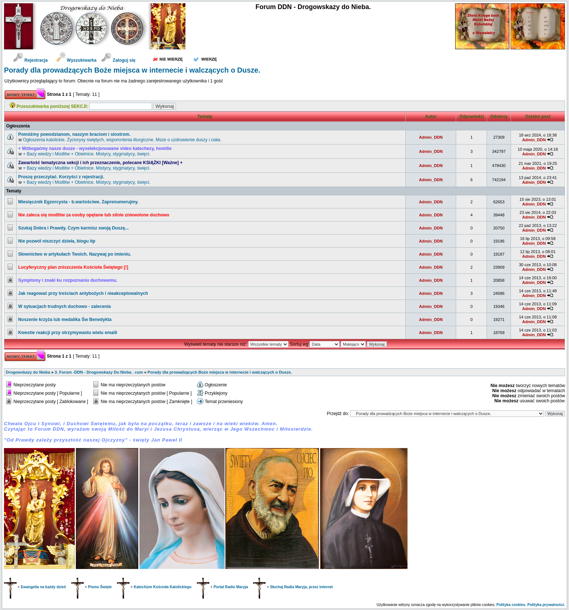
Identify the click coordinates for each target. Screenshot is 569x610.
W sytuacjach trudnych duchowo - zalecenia (64, 306)
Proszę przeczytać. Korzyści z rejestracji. (61, 176)
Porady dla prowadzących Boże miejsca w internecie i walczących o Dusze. (132, 70)
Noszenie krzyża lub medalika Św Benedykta (64, 319)
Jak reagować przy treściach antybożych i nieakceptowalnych (83, 293)
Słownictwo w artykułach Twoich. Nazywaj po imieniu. (74, 254)
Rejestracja (30, 60)
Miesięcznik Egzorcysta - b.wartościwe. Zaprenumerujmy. (78, 201)
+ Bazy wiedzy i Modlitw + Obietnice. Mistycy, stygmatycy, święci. (86, 153)
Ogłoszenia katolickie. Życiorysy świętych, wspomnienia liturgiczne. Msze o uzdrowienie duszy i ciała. (122, 139)
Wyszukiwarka (77, 60)
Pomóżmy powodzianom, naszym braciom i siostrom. (74, 134)
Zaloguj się (118, 60)
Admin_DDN (431, 137)
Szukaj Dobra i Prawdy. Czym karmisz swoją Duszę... (73, 228)
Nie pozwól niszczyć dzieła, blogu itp (56, 241)
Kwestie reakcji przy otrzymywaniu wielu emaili (67, 332)
